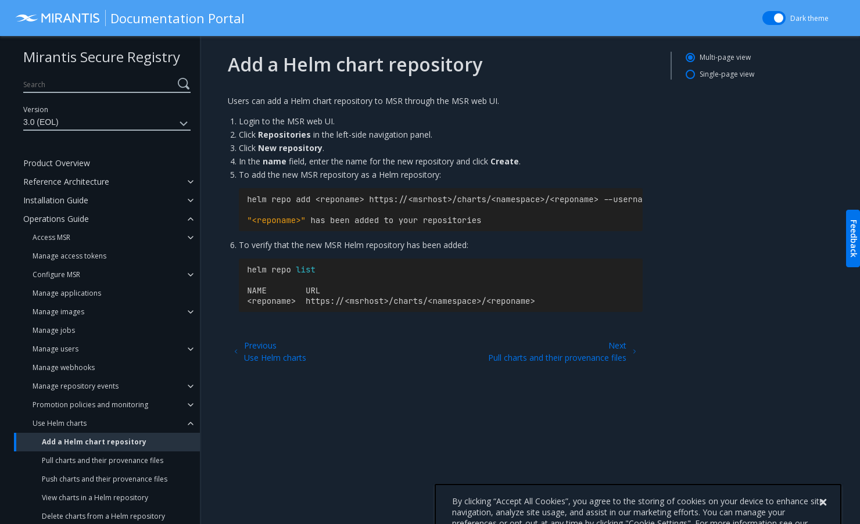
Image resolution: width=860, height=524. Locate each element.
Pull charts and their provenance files (102, 460)
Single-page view (727, 74)
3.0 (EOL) (107, 124)
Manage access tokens (69, 256)
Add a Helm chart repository (94, 442)
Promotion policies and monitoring (90, 405)
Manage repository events (76, 386)
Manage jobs (54, 330)
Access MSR (51, 237)
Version (35, 109)
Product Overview (56, 162)
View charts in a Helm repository (95, 498)
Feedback (853, 238)
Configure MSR (56, 274)
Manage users (55, 349)
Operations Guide (56, 218)
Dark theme (809, 18)
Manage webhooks (64, 367)
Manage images (58, 312)
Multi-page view (725, 57)
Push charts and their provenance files (104, 479)
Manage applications (67, 293)
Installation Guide (55, 200)
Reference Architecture (66, 181)
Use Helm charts (60, 423)
